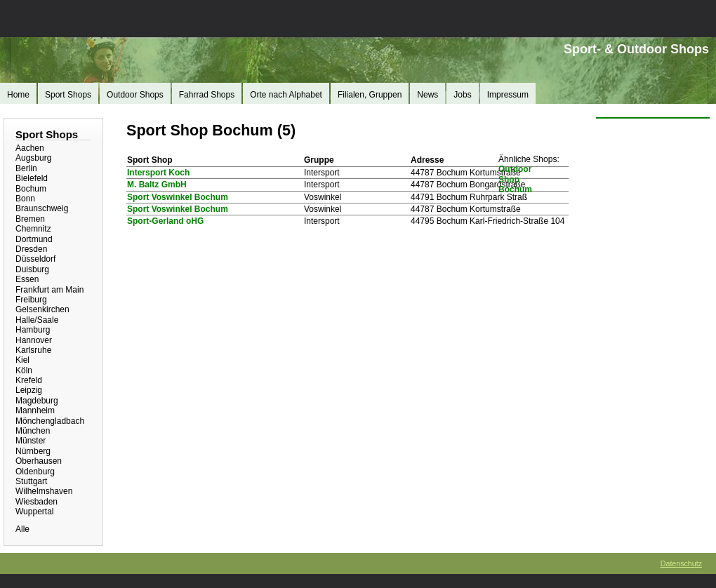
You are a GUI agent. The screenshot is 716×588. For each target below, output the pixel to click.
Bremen (30, 219)
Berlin (26, 168)
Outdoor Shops (135, 95)
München (32, 431)
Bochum (30, 189)
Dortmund (34, 239)
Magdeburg (36, 401)
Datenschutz (681, 563)
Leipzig (28, 390)
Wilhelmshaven (43, 491)
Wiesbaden (36, 502)
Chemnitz (33, 229)
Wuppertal (34, 511)
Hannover (33, 340)
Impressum (508, 95)
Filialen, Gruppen (370, 95)
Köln (23, 370)
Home (18, 95)
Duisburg (32, 269)
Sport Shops (68, 95)
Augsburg (33, 158)
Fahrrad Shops (206, 95)
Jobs (462, 95)
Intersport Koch (158, 173)
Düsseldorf (35, 259)
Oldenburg (35, 471)
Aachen (29, 148)
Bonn (25, 198)
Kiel (22, 360)
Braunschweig (41, 208)
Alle (22, 529)
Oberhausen (38, 461)
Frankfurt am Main (49, 290)
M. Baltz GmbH (157, 184)
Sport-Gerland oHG (165, 221)
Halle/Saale (36, 320)
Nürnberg (33, 451)
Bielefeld (31, 178)
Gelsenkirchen (42, 309)
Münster (30, 441)
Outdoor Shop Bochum (515, 179)
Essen (27, 279)
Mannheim (35, 410)
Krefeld (28, 380)
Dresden (31, 249)
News (427, 95)
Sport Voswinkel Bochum (177, 197)
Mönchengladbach (49, 421)
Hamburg (32, 330)
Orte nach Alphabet (286, 95)
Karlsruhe (33, 350)
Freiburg (31, 300)
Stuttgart (31, 481)
